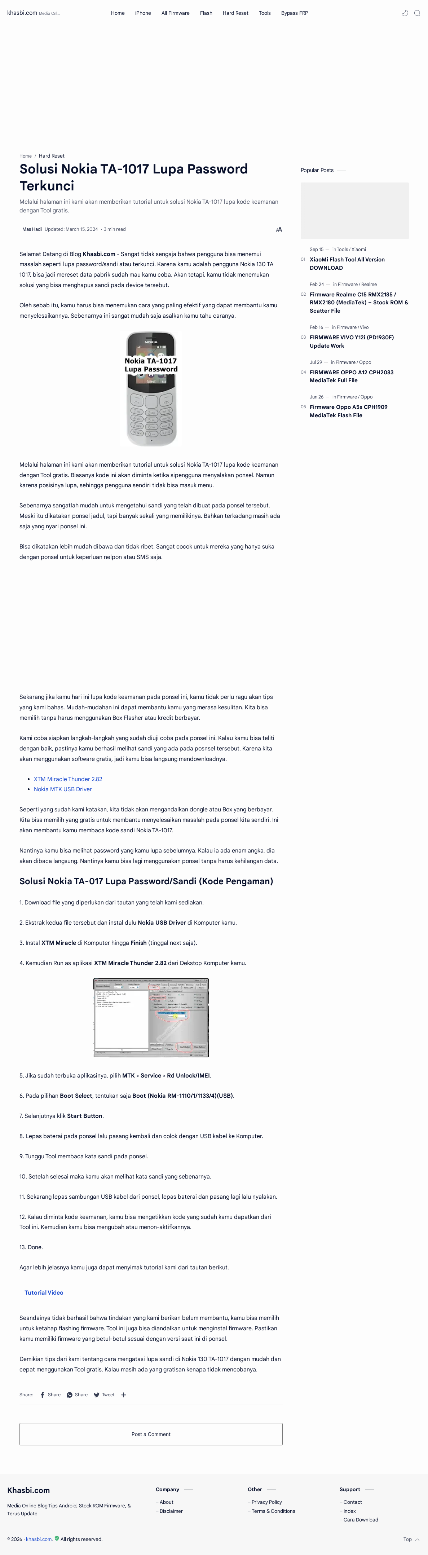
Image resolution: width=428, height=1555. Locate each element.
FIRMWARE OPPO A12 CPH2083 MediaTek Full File (352, 376)
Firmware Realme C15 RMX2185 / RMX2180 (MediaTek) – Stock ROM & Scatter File (359, 302)
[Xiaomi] (359, 249)
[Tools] (343, 249)
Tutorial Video (44, 1292)
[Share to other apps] (123, 1395)
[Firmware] (349, 284)
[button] (405, 13)
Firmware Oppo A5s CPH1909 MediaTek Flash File (349, 411)
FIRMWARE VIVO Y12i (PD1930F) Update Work (352, 341)
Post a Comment (151, 1434)
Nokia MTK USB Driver (63, 789)
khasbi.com (22, 13)
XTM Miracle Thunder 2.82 (68, 779)
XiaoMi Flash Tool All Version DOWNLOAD (347, 263)
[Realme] (369, 284)
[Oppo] (365, 362)
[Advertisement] (214, 87)
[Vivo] (364, 327)
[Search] (417, 13)
